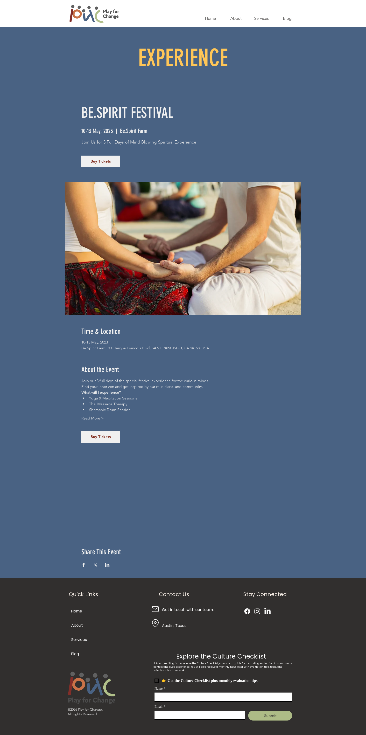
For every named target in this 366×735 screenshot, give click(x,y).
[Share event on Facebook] (83, 565)
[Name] (222, 697)
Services (79, 639)
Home (76, 611)
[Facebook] (247, 611)
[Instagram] (257, 611)
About (77, 625)
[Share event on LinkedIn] (107, 565)
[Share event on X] (95, 565)
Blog (75, 654)
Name (160, 689)
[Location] (155, 623)
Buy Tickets (101, 161)
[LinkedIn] (267, 611)
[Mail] (155, 609)
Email (160, 707)
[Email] (198, 715)
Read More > (92, 418)
